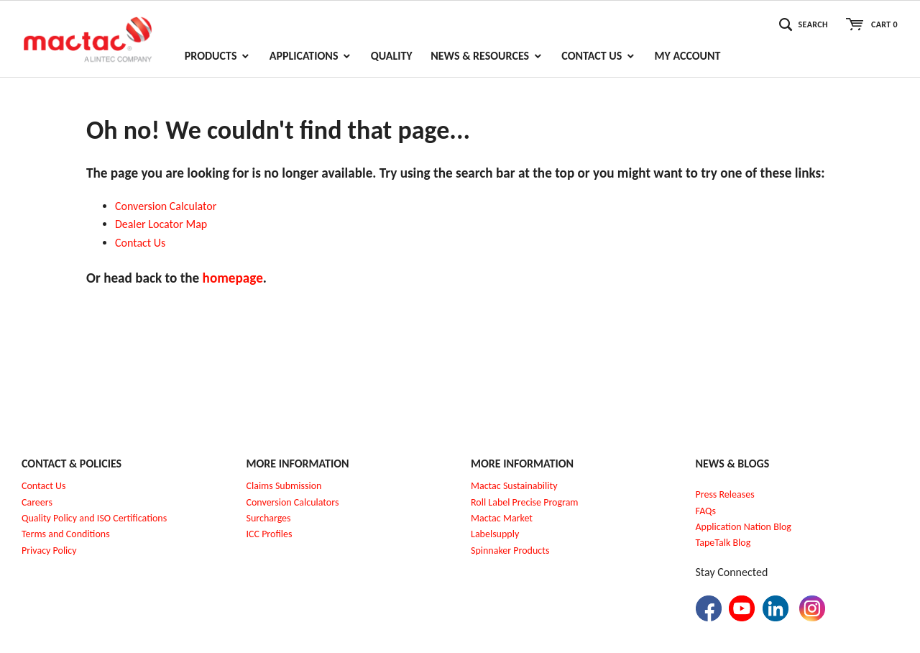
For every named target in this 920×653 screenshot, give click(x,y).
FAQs (706, 511)
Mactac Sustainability (514, 486)
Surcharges (269, 518)
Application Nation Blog (743, 527)
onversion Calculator (169, 206)
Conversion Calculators (293, 502)
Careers (37, 502)
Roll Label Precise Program (525, 502)
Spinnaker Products (510, 550)
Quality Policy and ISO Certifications (94, 518)
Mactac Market (502, 518)
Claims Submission (284, 486)
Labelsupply (495, 534)
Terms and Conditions (66, 534)
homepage (233, 278)
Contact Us (44, 486)
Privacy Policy (49, 550)
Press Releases (725, 494)
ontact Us (143, 243)
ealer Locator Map (164, 224)
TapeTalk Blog (723, 542)
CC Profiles (270, 534)
